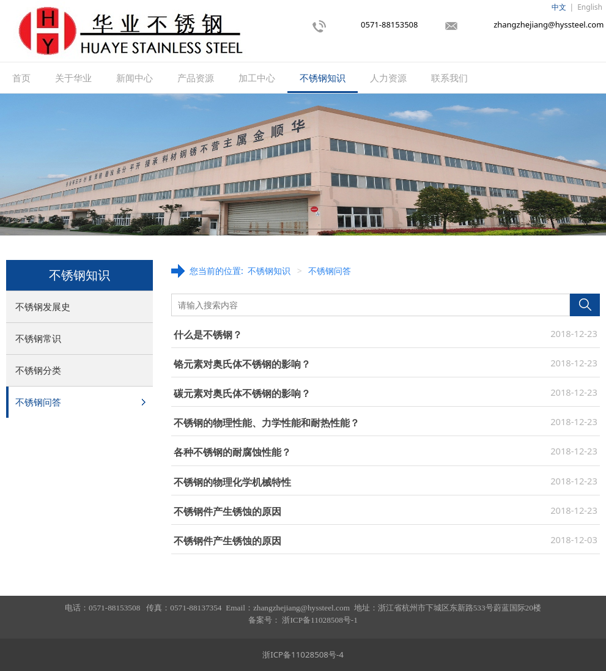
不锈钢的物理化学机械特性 (232, 482)
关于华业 (73, 78)
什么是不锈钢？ (208, 334)
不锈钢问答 (38, 402)
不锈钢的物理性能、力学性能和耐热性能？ (267, 422)
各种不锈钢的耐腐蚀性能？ (232, 452)
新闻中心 (134, 78)
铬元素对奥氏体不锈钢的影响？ (242, 364)
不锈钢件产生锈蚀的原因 (227, 511)
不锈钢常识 (38, 338)
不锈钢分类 (38, 370)
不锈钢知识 (322, 78)
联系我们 (449, 78)
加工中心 (256, 78)
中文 (559, 7)
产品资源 (195, 78)
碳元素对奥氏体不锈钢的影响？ (242, 393)
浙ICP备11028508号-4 (303, 654)
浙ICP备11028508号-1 (319, 620)
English (589, 7)
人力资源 (388, 78)
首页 (21, 78)
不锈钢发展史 (42, 306)
